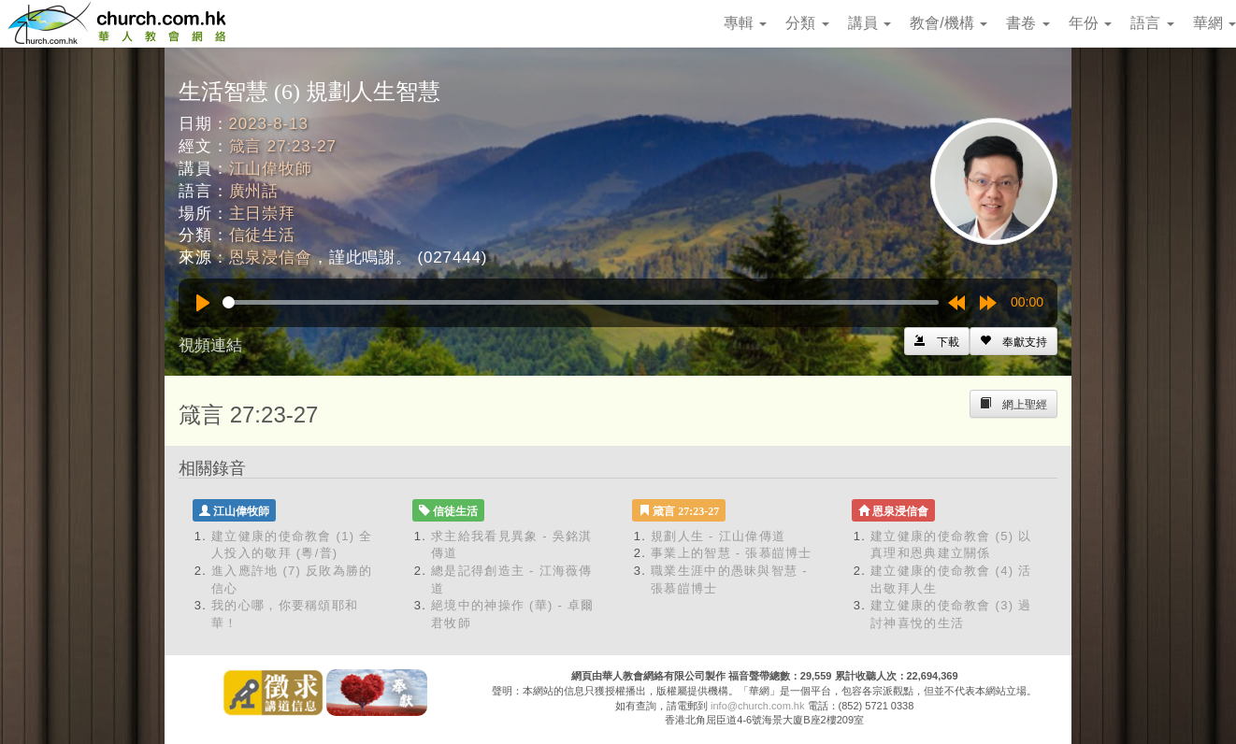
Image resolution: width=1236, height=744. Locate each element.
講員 (869, 23)
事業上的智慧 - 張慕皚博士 (731, 553)
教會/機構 (948, 23)
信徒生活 (262, 235)
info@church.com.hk (757, 705)
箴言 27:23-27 (283, 146)
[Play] (203, 303)
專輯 (745, 23)
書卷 (1027, 23)
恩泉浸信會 (270, 257)
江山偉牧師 (270, 169)
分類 (806, 23)
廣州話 (254, 191)
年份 (1090, 23)
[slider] (581, 302)
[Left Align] (1013, 341)
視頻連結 (210, 345)
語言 (1151, 23)
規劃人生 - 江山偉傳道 (718, 536)
